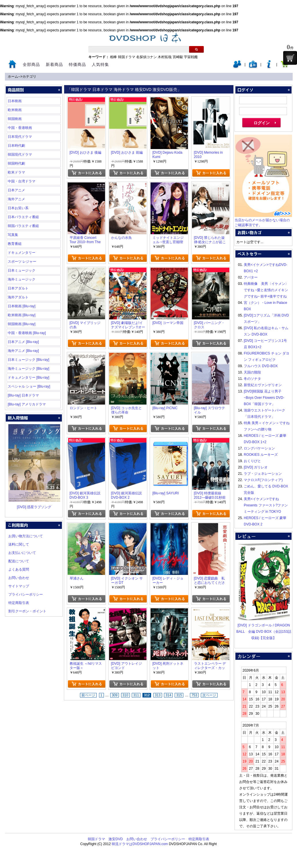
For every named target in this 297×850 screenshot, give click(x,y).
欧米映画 (15, 110)
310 (125, 695)
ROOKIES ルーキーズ (261, 455)
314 (168, 695)
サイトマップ (18, 586)
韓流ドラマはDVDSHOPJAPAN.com (140, 844)
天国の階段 (252, 372)
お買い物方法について (25, 536)
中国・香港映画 (20, 128)
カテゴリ (29, 77)
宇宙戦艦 (191, 57)
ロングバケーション (259, 448)
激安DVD (115, 839)
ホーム (13, 77)
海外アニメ (16, 199)
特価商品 (77, 64)
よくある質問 (18, 569)
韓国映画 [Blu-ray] (21, 324)
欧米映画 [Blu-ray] (21, 315)
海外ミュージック (21, 279)
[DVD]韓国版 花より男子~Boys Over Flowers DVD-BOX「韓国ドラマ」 (264, 397)
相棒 (113, 57)
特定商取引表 (18, 603)
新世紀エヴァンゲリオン (263, 385)
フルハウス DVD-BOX (261, 366)
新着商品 (54, 64)
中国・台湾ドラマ (21, 181)
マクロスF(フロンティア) (263, 480)
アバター (251, 277)
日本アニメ (16, 190)
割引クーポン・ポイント (27, 611)
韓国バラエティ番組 (23, 226)
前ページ (88, 695)
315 (179, 695)
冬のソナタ (252, 379)
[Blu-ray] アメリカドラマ (27, 404)
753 (194, 695)
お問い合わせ (18, 578)
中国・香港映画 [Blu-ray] (27, 333)
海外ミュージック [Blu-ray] (28, 369)
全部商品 (31, 64)
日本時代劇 (16, 146)
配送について (18, 561)
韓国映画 (15, 119)
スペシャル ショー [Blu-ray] (29, 386)
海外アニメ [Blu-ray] (23, 351)
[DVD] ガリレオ (256, 467)
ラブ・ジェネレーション (263, 474)
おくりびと (252, 461)
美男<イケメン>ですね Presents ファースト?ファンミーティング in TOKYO (266, 505)
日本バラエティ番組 (23, 217)
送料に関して (18, 544)
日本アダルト (18, 288)
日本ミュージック (21, 270)
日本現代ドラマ (20, 137)
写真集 (13, 235)
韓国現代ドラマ (20, 155)
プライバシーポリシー (25, 594)
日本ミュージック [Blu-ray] (28, 360)
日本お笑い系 (18, 208)
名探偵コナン (146, 57)
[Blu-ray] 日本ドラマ (23, 395)
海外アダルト (18, 297)
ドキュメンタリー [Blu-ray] (28, 378)
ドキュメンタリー (21, 253)
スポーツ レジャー (22, 262)
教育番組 (15, 244)
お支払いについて (22, 553)
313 (158, 695)
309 (114, 695)
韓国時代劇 (16, 163)
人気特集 (100, 64)
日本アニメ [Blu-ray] (23, 342)
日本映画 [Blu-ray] (21, 306)
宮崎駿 (178, 57)
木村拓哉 (165, 57)
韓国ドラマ (126, 57)
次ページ (209, 695)
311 (136, 695)
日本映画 (15, 101)
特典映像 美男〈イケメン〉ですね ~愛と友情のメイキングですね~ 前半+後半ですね (266, 290)
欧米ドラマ (16, 172)
